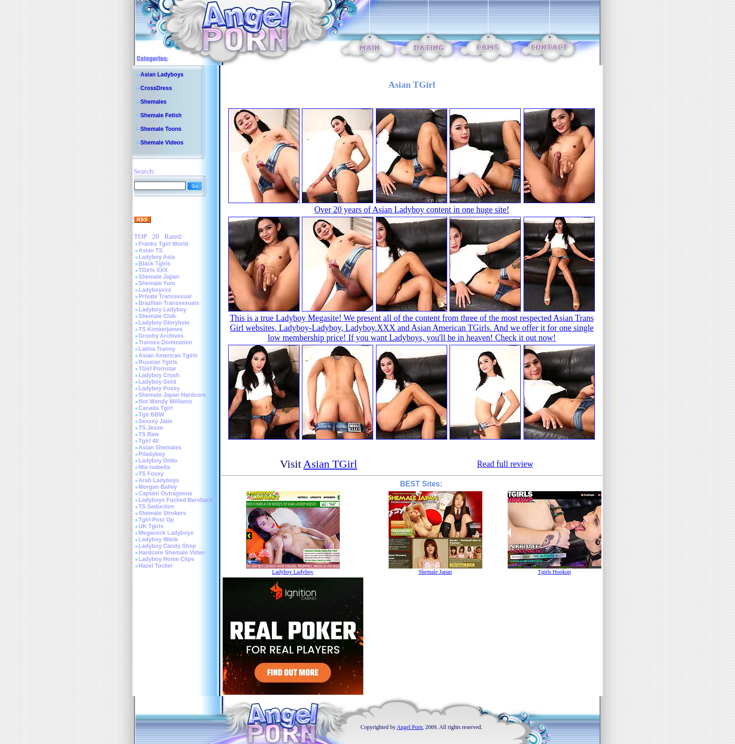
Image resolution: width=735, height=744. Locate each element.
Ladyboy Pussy (159, 388)
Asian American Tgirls (168, 355)
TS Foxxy (151, 474)
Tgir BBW (152, 414)
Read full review (505, 464)
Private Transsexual (165, 296)
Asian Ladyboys (162, 74)
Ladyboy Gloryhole (164, 322)
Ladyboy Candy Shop (167, 546)
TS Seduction (157, 506)
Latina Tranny (157, 349)
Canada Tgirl (156, 408)
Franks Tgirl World (163, 244)
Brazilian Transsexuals (169, 303)
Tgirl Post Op (156, 519)
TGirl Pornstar (158, 368)
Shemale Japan (159, 276)
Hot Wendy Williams (165, 401)
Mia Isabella (154, 467)
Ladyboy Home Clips (167, 559)
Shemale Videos (162, 142)
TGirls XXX (153, 270)
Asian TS (151, 250)
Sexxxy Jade (155, 421)
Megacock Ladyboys (166, 533)
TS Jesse (151, 428)
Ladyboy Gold (157, 382)
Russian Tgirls (158, 362)
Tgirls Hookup (554, 572)
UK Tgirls (151, 526)
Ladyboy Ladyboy (163, 309)
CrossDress (156, 88)
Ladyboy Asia (157, 257)
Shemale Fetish (161, 115)
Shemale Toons (161, 129)
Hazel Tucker (156, 565)
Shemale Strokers (162, 513)
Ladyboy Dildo (158, 460)
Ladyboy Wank (158, 539)
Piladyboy (152, 454)
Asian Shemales (160, 447)
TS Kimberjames (161, 329)
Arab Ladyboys (159, 480)
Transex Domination (166, 342)
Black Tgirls (155, 263)
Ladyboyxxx (155, 290)
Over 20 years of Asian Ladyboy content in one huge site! (412, 209)
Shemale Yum (157, 283)
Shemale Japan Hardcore (172, 395)
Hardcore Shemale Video (172, 552)
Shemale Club (157, 316)
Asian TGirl (330, 464)
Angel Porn (409, 727)
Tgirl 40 (149, 441)
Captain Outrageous (166, 493)
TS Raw (149, 434)
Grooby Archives (161, 336)
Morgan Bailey (158, 487)
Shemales (154, 102)
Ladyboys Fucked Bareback (176, 500)
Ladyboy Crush (159, 375)
